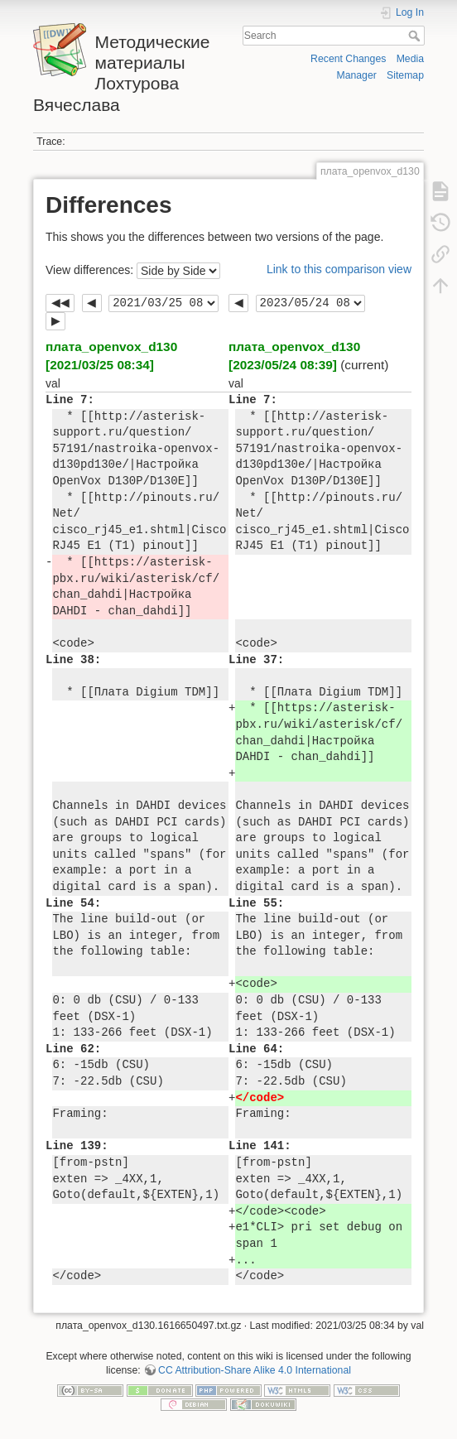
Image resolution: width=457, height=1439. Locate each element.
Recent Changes (348, 59)
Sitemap (405, 75)
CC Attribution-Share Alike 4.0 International (254, 1370)
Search (416, 35)
